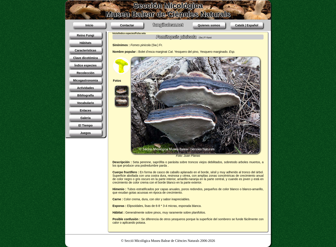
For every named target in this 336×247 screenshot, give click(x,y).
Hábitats (85, 43)
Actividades (85, 88)
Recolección (85, 73)
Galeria (85, 118)
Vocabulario (85, 103)
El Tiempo (85, 125)
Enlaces (85, 110)
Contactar (127, 25)
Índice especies (85, 65)
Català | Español (246, 25)
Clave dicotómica (85, 58)
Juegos (85, 133)
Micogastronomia (85, 80)
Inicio (89, 25)
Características (85, 50)
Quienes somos (209, 25)
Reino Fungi (85, 35)
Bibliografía (85, 95)
